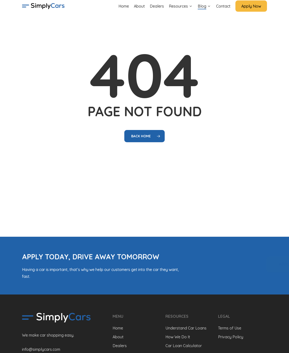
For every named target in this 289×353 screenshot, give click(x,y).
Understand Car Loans (186, 328)
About (118, 336)
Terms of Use (229, 328)
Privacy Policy (230, 336)
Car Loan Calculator (183, 345)
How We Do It (177, 336)
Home (118, 328)
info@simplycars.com (41, 349)
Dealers (120, 345)
